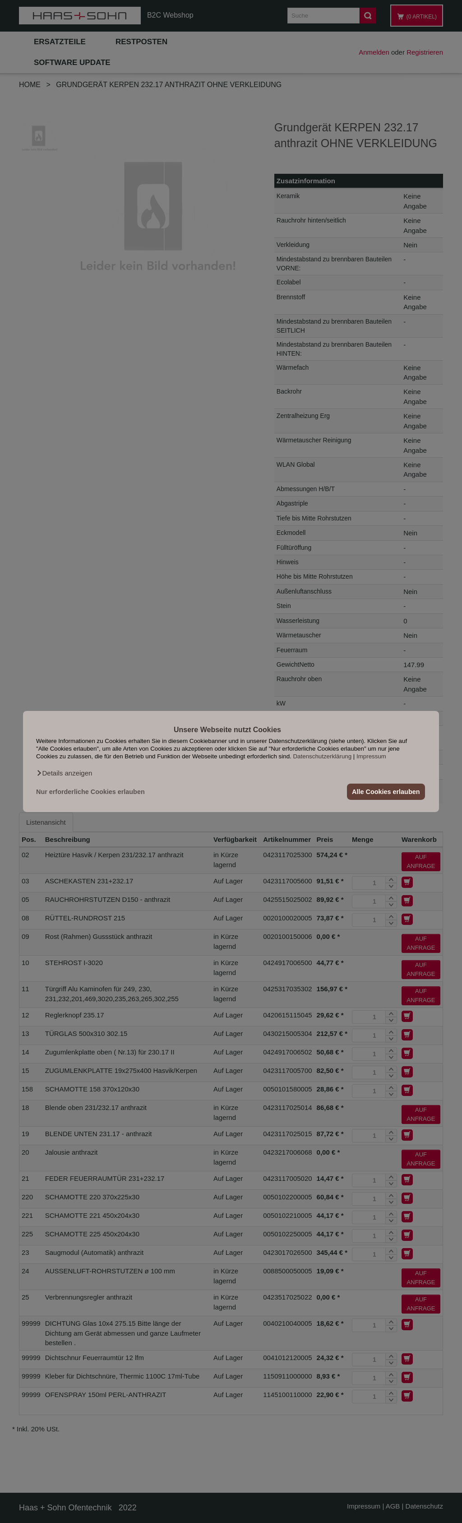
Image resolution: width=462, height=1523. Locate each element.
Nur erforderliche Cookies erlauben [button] (90, 791)
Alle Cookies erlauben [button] (386, 791)
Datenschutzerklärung (322, 756)
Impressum (371, 756)
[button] (64, 773)
